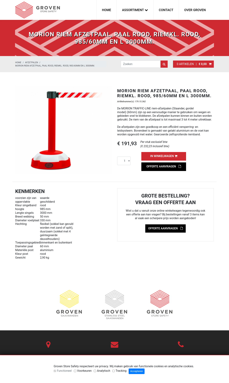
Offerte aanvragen (163, 166)
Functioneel (64, 370)
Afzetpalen (31, 62)
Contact (166, 10)
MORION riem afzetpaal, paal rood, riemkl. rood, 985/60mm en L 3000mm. (55, 65)
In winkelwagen (163, 156)
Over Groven (195, 10)
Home (106, 10)
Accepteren (136, 371)
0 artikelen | (193, 64)
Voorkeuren (84, 370)
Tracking (121, 370)
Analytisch (103, 370)
